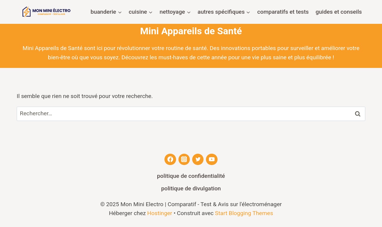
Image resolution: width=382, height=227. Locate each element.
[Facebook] (170, 159)
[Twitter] (198, 159)
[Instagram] (184, 159)
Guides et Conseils (338, 11)
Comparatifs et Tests (283, 11)
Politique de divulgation (191, 188)
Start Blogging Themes (244, 213)
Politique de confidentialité (191, 175)
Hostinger (159, 213)
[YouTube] (211, 159)
